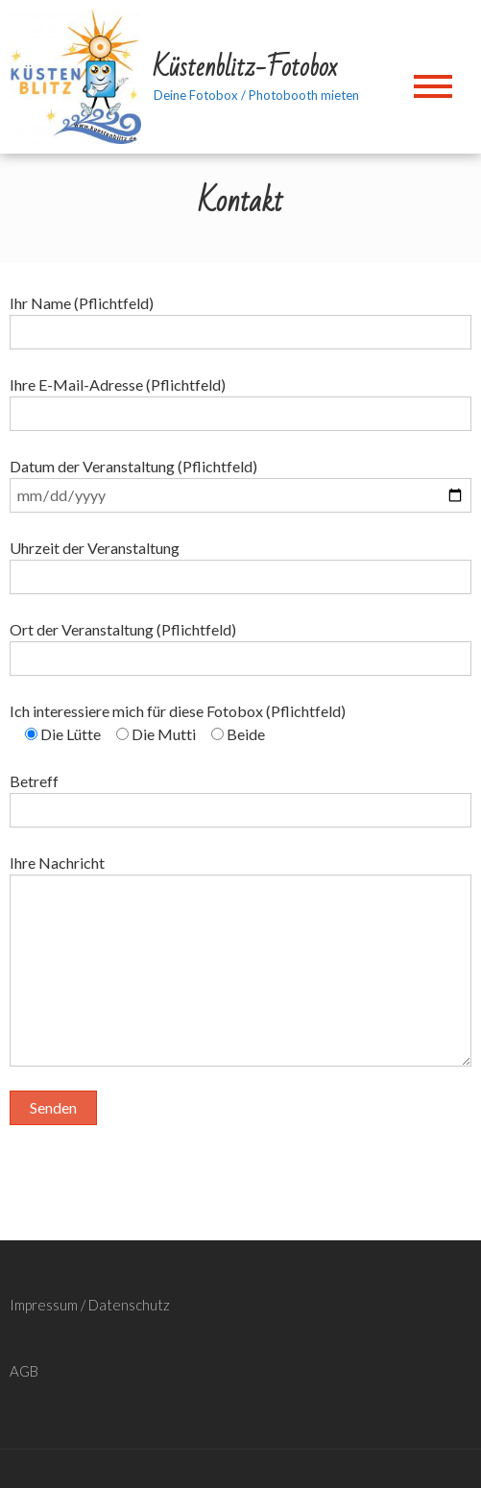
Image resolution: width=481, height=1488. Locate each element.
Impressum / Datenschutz (90, 1304)
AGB (24, 1371)
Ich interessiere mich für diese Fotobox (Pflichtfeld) (178, 711)
